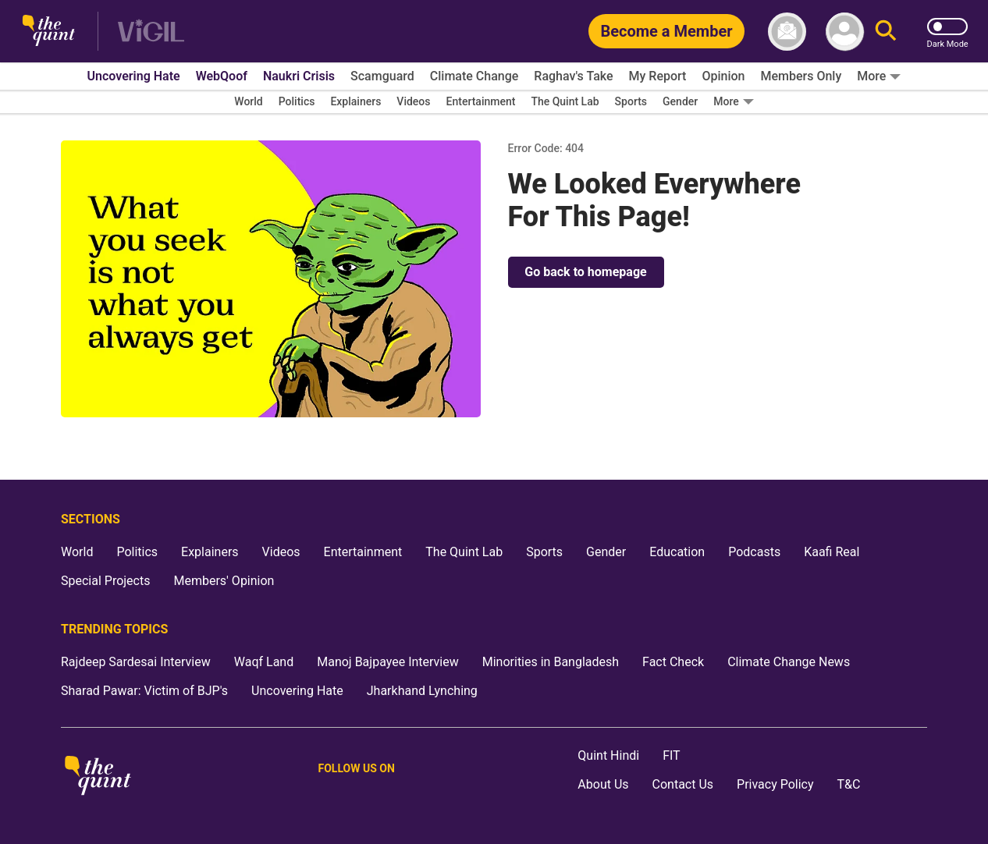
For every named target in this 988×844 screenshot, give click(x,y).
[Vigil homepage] (151, 31)
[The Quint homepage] (49, 31)
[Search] (886, 31)
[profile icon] (845, 31)
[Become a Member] (666, 31)
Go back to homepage (585, 271)
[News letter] (787, 31)
